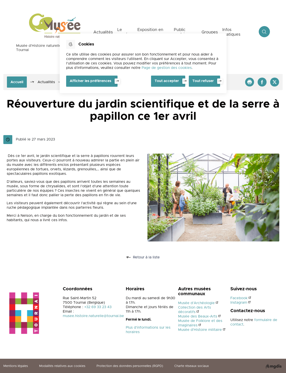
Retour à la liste (148, 257)
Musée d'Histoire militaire (200, 330)
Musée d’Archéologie (196, 303)
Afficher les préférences (90, 81)
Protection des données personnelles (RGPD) (130, 366)
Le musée (123, 32)
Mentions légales (15, 366)
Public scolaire (181, 32)
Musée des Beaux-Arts (197, 316)
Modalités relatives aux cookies (62, 366)
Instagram (238, 302)
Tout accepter (167, 81)
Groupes (210, 32)
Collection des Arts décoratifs (194, 310)
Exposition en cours (150, 32)
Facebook (239, 298)
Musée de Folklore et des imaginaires (200, 323)
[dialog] (143, 63)
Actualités (103, 32)
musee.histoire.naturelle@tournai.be (93, 316)
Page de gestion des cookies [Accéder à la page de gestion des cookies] (167, 68)
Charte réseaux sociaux (191, 366)
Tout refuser (203, 81)
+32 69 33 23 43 (97, 307)
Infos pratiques (231, 32)
